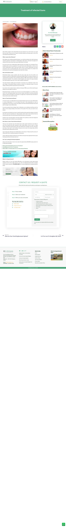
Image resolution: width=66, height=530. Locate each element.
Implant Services (38, 256)
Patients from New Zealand (55, 77)
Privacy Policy (37, 261)
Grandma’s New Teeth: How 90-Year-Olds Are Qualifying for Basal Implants (56, 94)
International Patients (48, 1)
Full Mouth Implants (39, 201)
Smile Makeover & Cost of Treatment (10, 147)
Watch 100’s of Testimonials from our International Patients (15, 148)
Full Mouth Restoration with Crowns (42, 202)
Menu (60, 1)
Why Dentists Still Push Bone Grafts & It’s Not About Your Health (55, 110)
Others (37, 208)
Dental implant (37, 254)
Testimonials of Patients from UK (56, 53)
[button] (55, 46)
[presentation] (41, 216)
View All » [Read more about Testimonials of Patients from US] (51, 61)
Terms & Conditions (38, 259)
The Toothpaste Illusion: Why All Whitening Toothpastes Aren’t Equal (56, 105)
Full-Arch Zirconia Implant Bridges (25, 256)
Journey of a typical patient (23, 258)
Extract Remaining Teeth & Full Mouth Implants (44, 204)
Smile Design (38, 206)
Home (36, 252)
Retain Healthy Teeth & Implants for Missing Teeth (44, 205)
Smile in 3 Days (37, 257)
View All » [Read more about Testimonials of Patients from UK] (51, 55)
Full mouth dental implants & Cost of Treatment (13, 145)
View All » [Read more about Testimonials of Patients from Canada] (51, 68)
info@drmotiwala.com (9, 262)
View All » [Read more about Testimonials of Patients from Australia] (51, 74)
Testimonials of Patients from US (56, 59)
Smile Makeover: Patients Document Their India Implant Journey (56, 115)
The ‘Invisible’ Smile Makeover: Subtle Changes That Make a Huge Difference (56, 99)
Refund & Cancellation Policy (40, 262)
